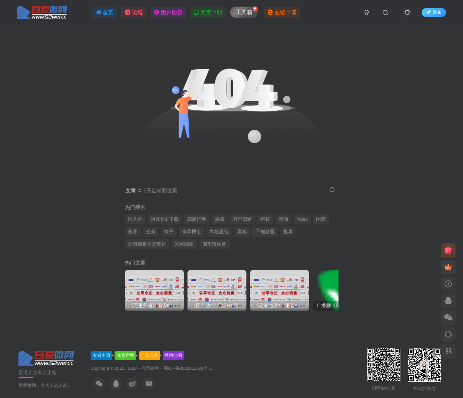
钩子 (168, 231)
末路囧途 (184, 244)
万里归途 (242, 219)
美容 (132, 231)
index (302, 219)
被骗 (219, 219)
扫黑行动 (196, 219)
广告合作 (150, 355)
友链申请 (102, 355)
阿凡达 (135, 219)
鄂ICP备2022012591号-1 (187, 368)
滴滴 (283, 219)
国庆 (321, 219)
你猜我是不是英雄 (147, 244)
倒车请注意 (214, 244)
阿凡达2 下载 (165, 219)
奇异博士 (191, 231)
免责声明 (125, 355)
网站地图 (173, 355)
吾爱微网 (150, 368)
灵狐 (242, 231)
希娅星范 (219, 231)
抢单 (288, 231)
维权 (265, 219)
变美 (150, 231)
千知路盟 (265, 231)
